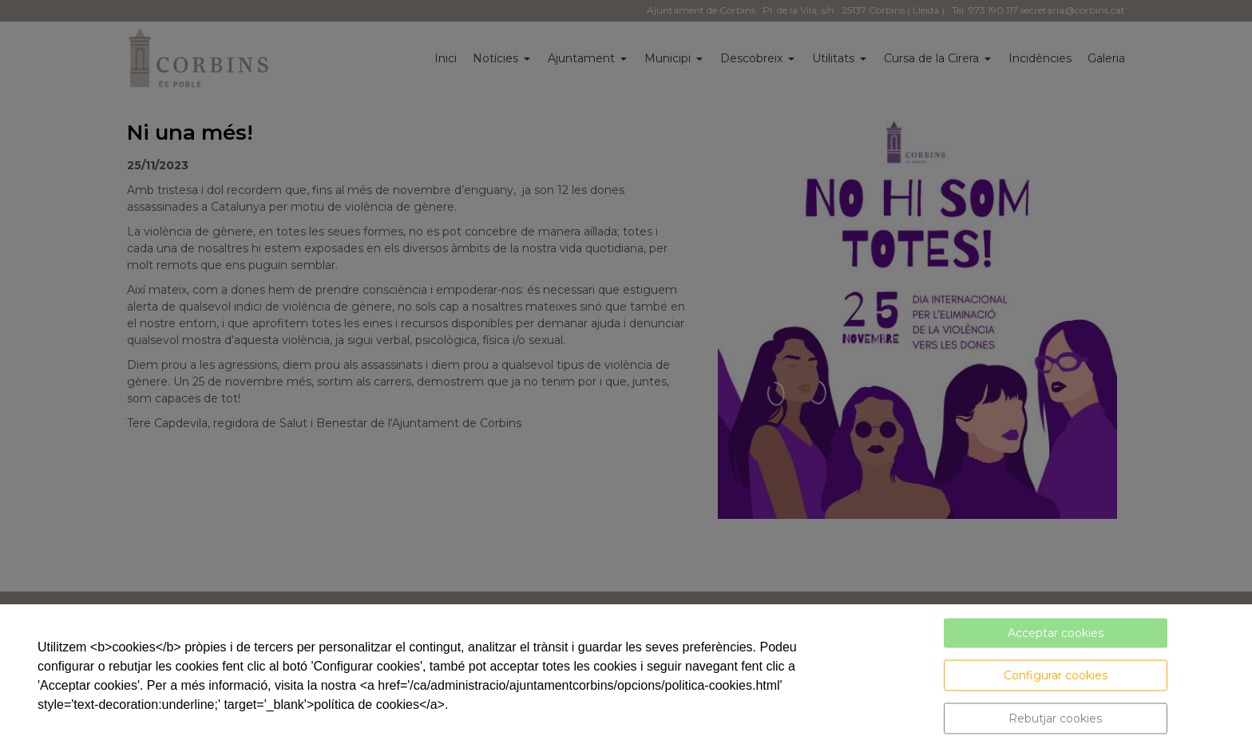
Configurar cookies (1055, 675)
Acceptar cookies (1055, 633)
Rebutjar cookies (1055, 718)
